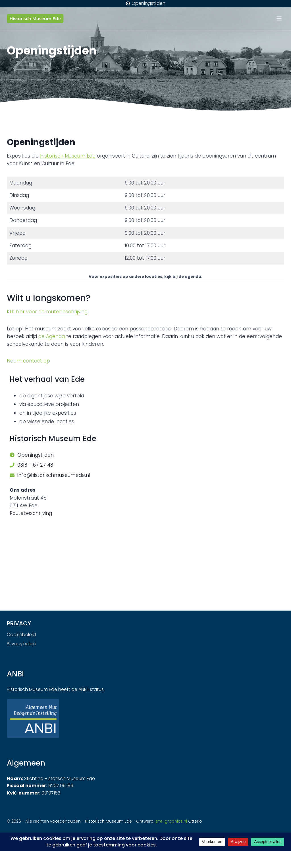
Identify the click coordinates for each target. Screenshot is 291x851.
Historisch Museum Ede (67, 155)
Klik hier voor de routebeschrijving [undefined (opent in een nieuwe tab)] (47, 311)
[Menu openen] (279, 18)
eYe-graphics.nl (171, 821)
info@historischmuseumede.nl (53, 475)
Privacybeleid (21, 643)
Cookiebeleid (21, 634)
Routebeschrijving (31, 513)
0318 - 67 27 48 (35, 465)
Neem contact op (28, 360)
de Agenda (51, 336)
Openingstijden (35, 455)
